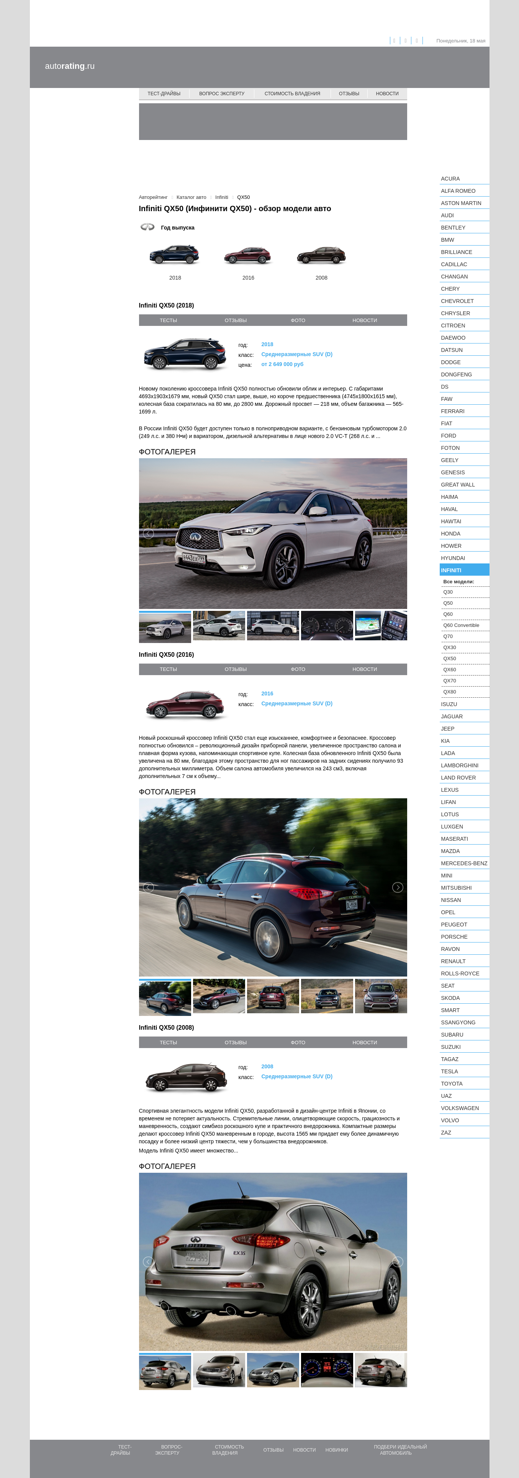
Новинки (337, 1450)
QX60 (450, 669)
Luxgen (452, 827)
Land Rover (458, 778)
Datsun (452, 350)
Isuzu (449, 704)
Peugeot (454, 924)
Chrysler (455, 313)
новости (365, 320)
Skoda (450, 998)
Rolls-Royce (460, 973)
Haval (449, 509)
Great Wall (458, 485)
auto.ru (70, 66)
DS (445, 387)
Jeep (448, 729)
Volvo (450, 1120)
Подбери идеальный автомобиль (400, 1450)
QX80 (450, 692)
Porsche (454, 937)
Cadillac (454, 264)
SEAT (448, 986)
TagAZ (450, 1059)
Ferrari (453, 411)
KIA (445, 741)
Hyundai (453, 558)
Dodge (451, 362)
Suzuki (451, 1047)
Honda (451, 534)
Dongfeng (456, 374)
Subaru (452, 1035)
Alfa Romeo (458, 191)
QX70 (450, 681)
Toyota (452, 1084)
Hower (451, 546)
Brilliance (457, 252)
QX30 (450, 647)
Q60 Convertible (462, 625)
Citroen (453, 325)
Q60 (448, 614)
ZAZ (446, 1133)
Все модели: (459, 581)
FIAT (446, 423)
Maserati (454, 839)
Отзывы (349, 93)
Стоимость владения (292, 93)
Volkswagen (460, 1108)
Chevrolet (457, 301)
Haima (449, 497)
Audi (447, 215)
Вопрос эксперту (221, 93)
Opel (448, 912)
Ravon (450, 949)
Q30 (448, 592)
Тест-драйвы (164, 93)
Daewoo (453, 338)
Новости (387, 93)
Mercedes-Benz (464, 863)
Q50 (448, 603)
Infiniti (451, 570)
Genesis (453, 472)
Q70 (448, 636)
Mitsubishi (456, 888)
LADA (448, 753)
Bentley (453, 228)
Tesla (449, 1071)
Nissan (451, 900)
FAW (447, 399)
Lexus (450, 790)
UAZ (446, 1096)
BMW (447, 240)
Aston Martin (461, 203)
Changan (454, 276)
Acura (450, 179)
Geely (450, 460)
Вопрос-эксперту (168, 1450)
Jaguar (452, 716)
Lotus (450, 814)
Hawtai (451, 521)
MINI (447, 875)
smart (450, 1010)
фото (298, 320)
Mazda (450, 851)
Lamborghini (460, 765)
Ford (449, 436)
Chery (450, 289)
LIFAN (448, 802)
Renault (453, 961)
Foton (450, 448)
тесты (168, 320)
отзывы (236, 320)
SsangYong (458, 1022)
